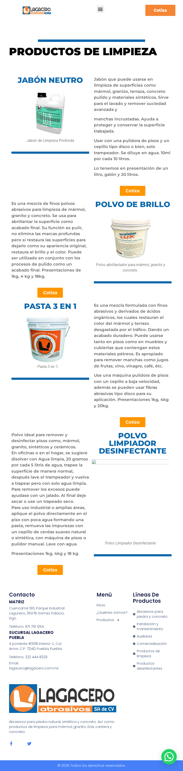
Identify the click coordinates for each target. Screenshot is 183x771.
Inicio (101, 605)
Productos (108, 620)
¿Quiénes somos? (112, 612)
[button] (100, 9)
